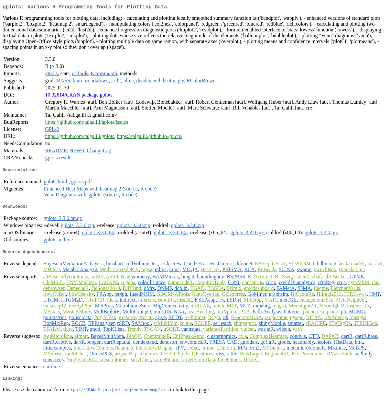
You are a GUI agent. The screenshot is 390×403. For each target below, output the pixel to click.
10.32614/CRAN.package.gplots (78, 96)
